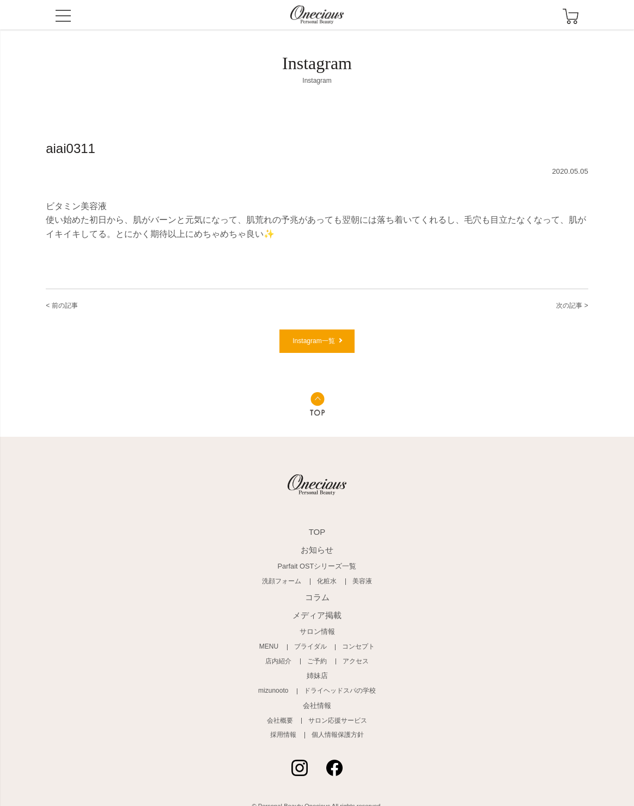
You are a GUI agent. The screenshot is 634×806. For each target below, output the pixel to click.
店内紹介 (282, 654)
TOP (317, 537)
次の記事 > (567, 304)
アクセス (352, 654)
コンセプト (355, 641)
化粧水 (326, 582)
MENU (63, 17)
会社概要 (283, 712)
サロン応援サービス (336, 712)
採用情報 (286, 725)
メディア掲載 (317, 612)
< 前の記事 (67, 304)
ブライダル (311, 641)
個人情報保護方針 (336, 725)
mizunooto (277, 683)
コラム (317, 597)
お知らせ (317, 552)
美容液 (359, 582)
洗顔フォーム (284, 582)
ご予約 (317, 654)
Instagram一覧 (313, 345)
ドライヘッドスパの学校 (338, 683)
